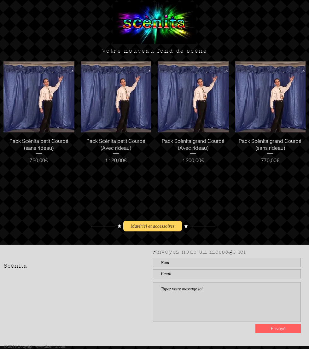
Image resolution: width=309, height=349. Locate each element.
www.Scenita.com (50, 346)
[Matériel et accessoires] (152, 226)
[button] (299, 9)
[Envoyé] (278, 328)
